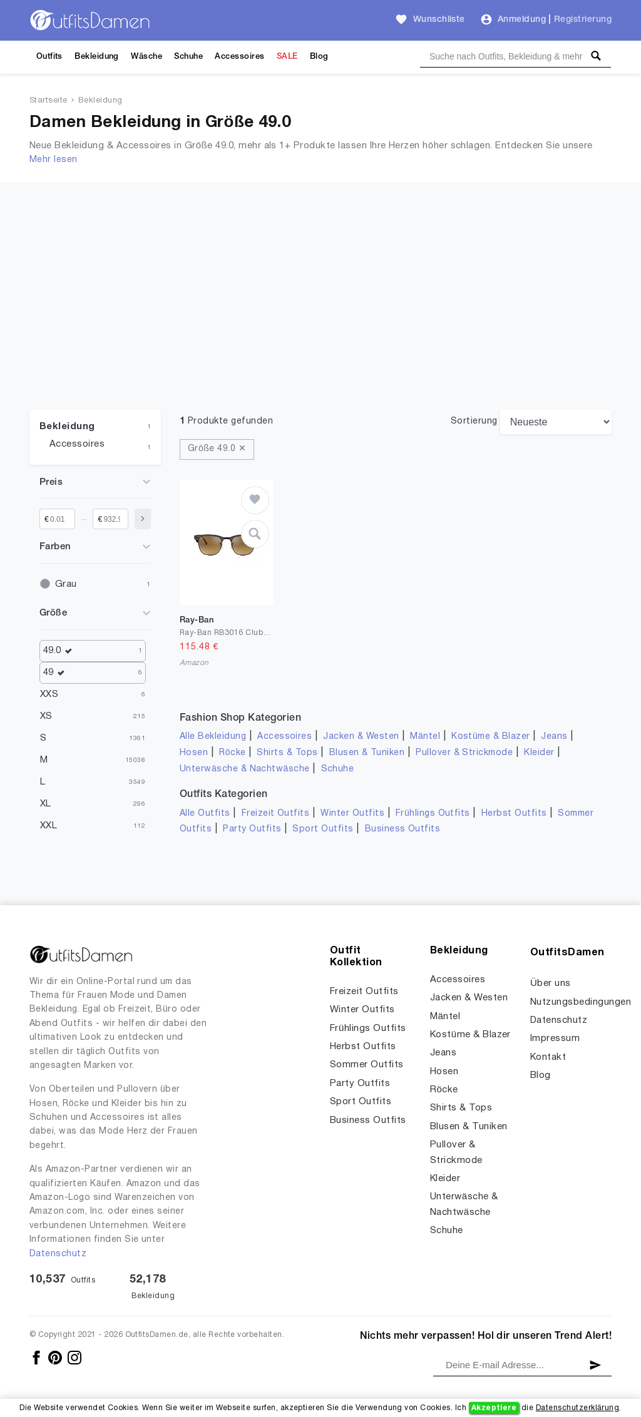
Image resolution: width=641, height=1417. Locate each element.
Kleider (539, 753)
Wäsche (146, 56)
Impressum (555, 1038)
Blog (319, 56)
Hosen (194, 753)
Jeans (554, 737)
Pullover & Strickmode (464, 753)
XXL (48, 825)
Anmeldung (522, 20)
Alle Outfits (205, 814)
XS (46, 716)
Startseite (48, 100)
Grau (66, 584)
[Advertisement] (320, 316)
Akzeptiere (494, 1407)
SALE (287, 56)
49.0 (60, 651)
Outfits (49, 56)
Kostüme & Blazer (490, 737)
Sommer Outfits (367, 1064)
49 (57, 673)
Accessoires (239, 56)
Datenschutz (57, 1254)
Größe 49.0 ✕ (217, 449)
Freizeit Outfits (276, 814)
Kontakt (548, 1057)
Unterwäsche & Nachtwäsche (245, 769)
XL (45, 804)
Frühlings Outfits (433, 814)
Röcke (232, 753)
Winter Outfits (352, 814)
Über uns (550, 983)
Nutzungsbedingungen (580, 1002)
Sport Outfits (322, 829)
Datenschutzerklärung (577, 1407)
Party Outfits (252, 829)
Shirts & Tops (287, 753)
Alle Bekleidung (213, 737)
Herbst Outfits (514, 814)
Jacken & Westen (361, 737)
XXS (49, 694)
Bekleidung (96, 56)
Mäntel (425, 737)
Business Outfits (403, 829)
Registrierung (583, 20)
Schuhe (188, 56)
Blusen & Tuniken (367, 753)
